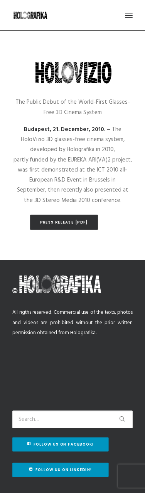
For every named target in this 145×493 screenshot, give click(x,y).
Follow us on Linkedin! (60, 470)
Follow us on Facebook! (60, 444)
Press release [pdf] (64, 222)
